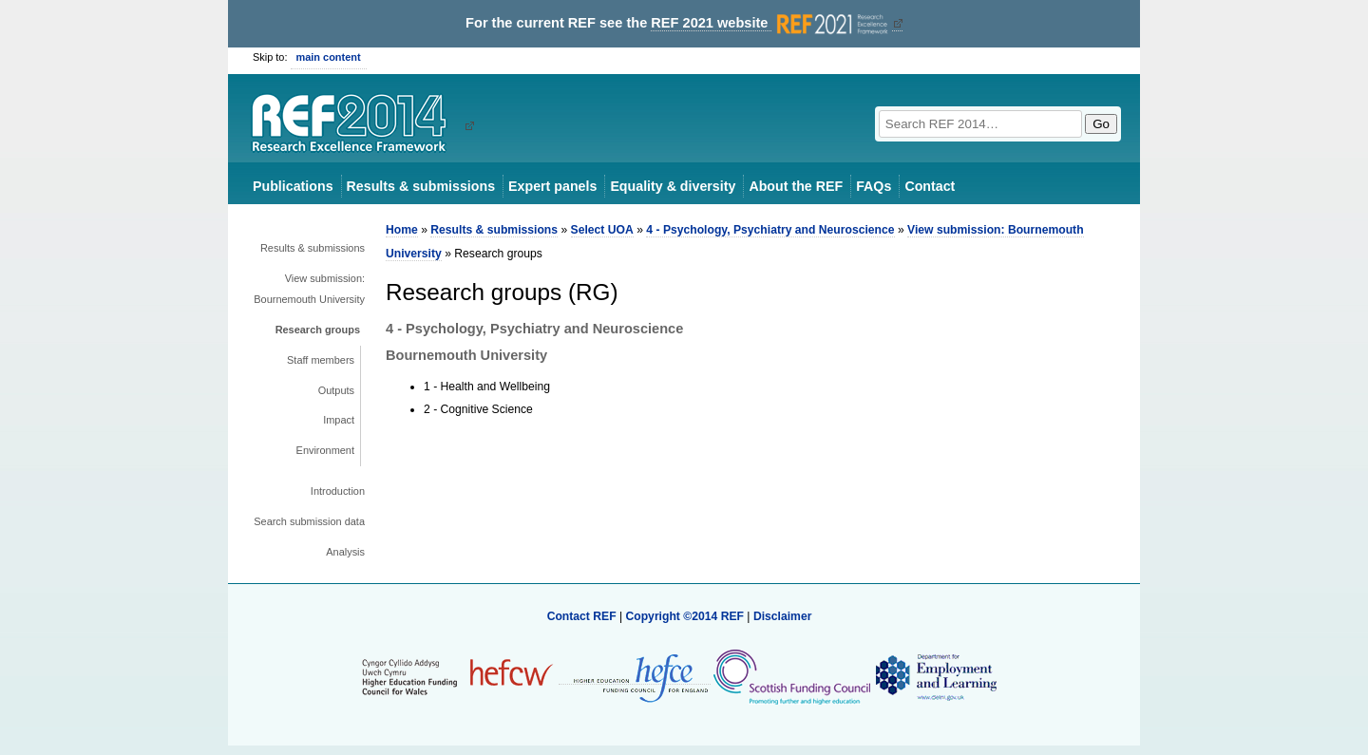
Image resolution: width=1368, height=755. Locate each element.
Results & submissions (421, 186)
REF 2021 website (771, 23)
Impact (338, 419)
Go (1101, 124)
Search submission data (309, 521)
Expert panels (552, 186)
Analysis (345, 551)
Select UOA (602, 229)
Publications (293, 186)
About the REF (796, 186)
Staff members (320, 360)
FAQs (873, 186)
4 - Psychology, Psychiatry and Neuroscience (770, 229)
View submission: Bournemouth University (309, 289)
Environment (325, 450)
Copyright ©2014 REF (686, 616)
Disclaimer (782, 616)
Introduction (338, 491)
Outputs (336, 390)
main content (328, 57)
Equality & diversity (672, 186)
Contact (929, 186)
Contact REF (582, 616)
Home (402, 229)
